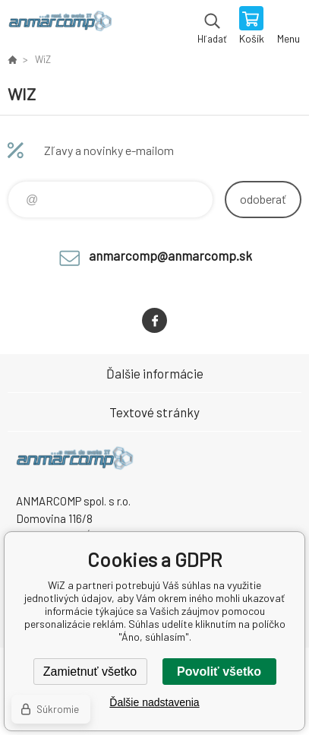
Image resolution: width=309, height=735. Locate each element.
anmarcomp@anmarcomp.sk (170, 255)
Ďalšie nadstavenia (154, 702)
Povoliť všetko (219, 671)
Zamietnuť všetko (90, 671)
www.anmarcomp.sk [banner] (60, 26)
